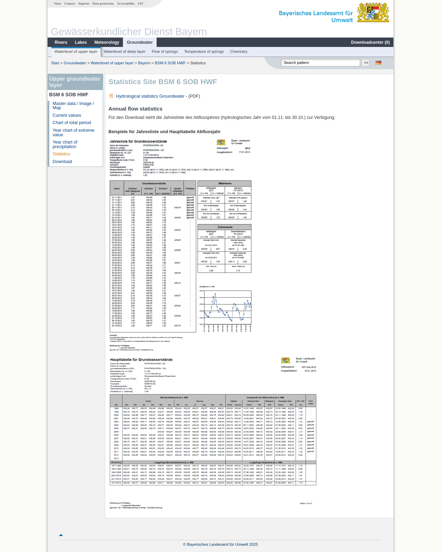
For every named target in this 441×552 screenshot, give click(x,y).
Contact (69, 3)
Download (62, 161)
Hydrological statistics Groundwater (147, 96)
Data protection (103, 3)
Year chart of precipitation (65, 144)
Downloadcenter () (370, 42)
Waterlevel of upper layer (76, 51)
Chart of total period (72, 122)
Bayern (144, 63)
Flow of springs (165, 51)
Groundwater (140, 42)
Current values (67, 115)
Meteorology (106, 42)
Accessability (126, 3)
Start (57, 3)
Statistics (61, 154)
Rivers (61, 42)
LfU (140, 3)
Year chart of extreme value (73, 132)
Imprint (83, 3)
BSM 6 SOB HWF (170, 63)
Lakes (81, 42)
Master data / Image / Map (73, 106)
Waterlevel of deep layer (124, 51)
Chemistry (239, 51)
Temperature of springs (204, 51)
